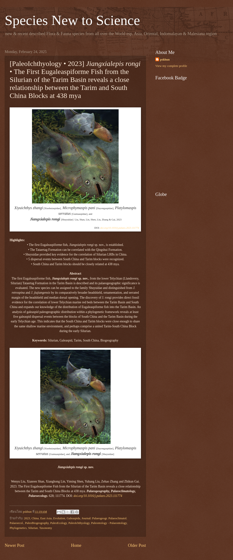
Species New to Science (72, 20)
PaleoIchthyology (79, 523)
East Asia (46, 518)
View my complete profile (171, 66)
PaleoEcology (58, 523)
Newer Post (14, 545)
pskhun (165, 59)
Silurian (33, 528)
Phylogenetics (18, 528)
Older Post (137, 545)
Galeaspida (73, 518)
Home (76, 545)
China (35, 518)
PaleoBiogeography (37, 523)
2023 (27, 518)
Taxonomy (45, 528)
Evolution (59, 518)
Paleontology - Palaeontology (109, 523)
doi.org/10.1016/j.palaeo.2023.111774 (119, 227)
